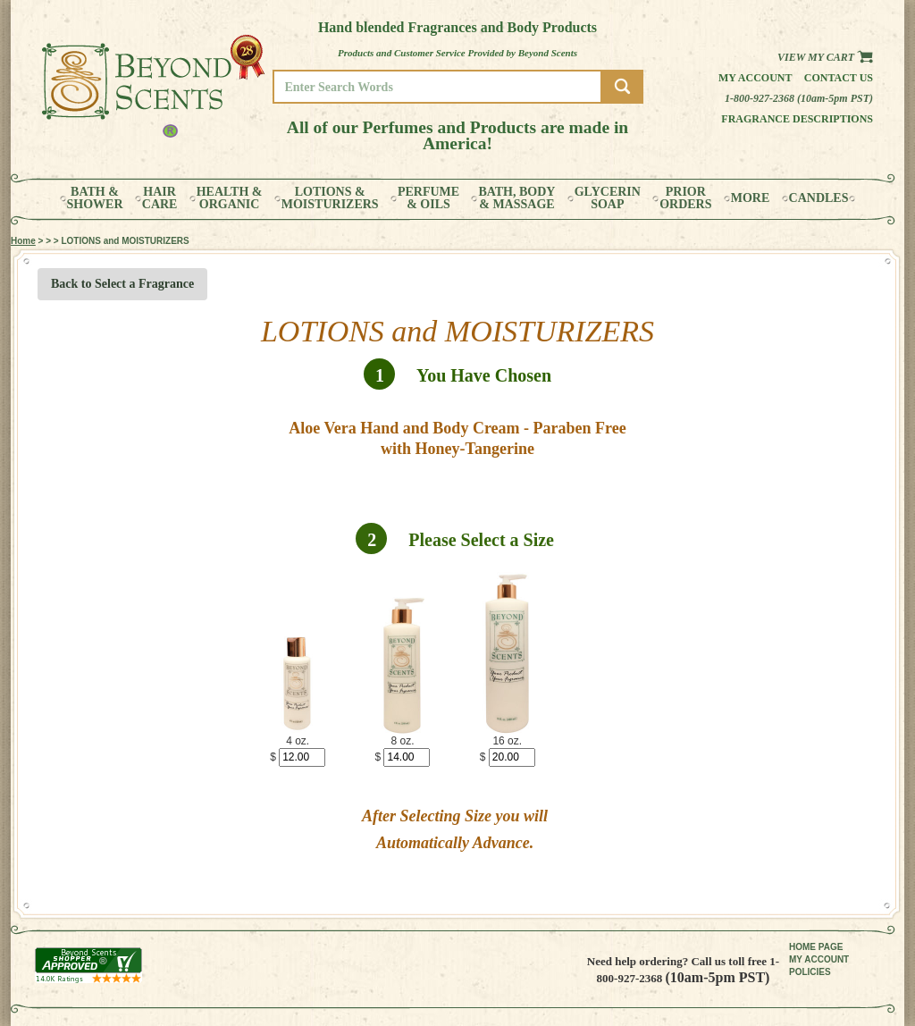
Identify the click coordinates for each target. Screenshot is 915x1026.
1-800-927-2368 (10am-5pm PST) (799, 98)
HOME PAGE (816, 947)
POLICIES (810, 972)
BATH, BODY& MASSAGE (516, 198)
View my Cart (825, 57)
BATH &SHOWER (95, 198)
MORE (750, 198)
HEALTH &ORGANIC (230, 198)
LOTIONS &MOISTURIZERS (330, 198)
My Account (755, 77)
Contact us (838, 77)
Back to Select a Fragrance (122, 283)
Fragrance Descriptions (797, 119)
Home (23, 241)
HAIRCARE (160, 198)
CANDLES (819, 198)
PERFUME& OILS (428, 198)
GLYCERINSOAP (608, 198)
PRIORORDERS (685, 198)
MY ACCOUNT (819, 959)
